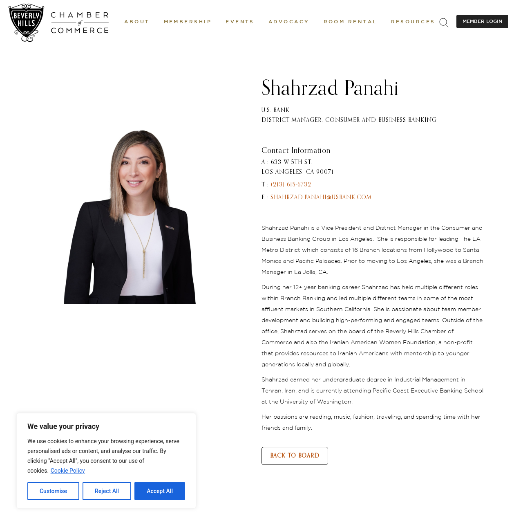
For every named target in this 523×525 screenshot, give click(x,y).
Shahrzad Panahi (330, 89)
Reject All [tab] (107, 491)
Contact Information (296, 151)
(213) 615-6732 (291, 185)
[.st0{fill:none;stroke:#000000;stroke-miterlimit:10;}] (443, 22)
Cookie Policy (68, 470)
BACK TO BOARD (295, 456)
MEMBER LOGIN (482, 22)
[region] (106, 461)
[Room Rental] (350, 22)
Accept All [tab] (160, 491)
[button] (136, 22)
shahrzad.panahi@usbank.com (321, 197)
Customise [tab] (53, 491)
